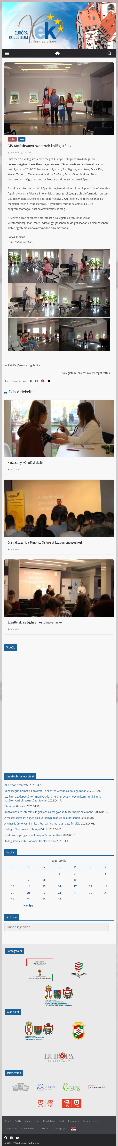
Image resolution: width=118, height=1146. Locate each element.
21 (28, 893)
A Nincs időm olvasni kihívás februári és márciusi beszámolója (42, 823)
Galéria (12, 139)
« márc (28, 905)
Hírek (22, 139)
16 (59, 886)
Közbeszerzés (10, 1128)
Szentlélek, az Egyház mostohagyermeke (35, 622)
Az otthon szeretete (16, 785)
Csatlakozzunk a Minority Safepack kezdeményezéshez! (45, 542)
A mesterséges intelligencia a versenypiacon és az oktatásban (42, 818)
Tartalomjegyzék (59, 1128)
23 (59, 893)
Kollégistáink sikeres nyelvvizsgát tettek (88, 373)
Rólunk (7, 1121)
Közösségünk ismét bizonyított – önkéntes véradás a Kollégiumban (45, 791)
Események (73, 1121)
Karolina (27, 152)
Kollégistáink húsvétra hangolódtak (26, 829)
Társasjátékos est (15, 806)
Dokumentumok (90, 1121)
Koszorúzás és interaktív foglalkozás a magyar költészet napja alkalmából (49, 812)
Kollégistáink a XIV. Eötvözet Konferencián (30, 841)
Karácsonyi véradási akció (25, 463)
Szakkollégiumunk (23, 1121)
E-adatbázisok (28, 1128)
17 (75, 886)
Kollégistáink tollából (45, 1121)
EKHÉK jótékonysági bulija (22, 365)
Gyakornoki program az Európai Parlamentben (33, 835)
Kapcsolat (43, 1128)
